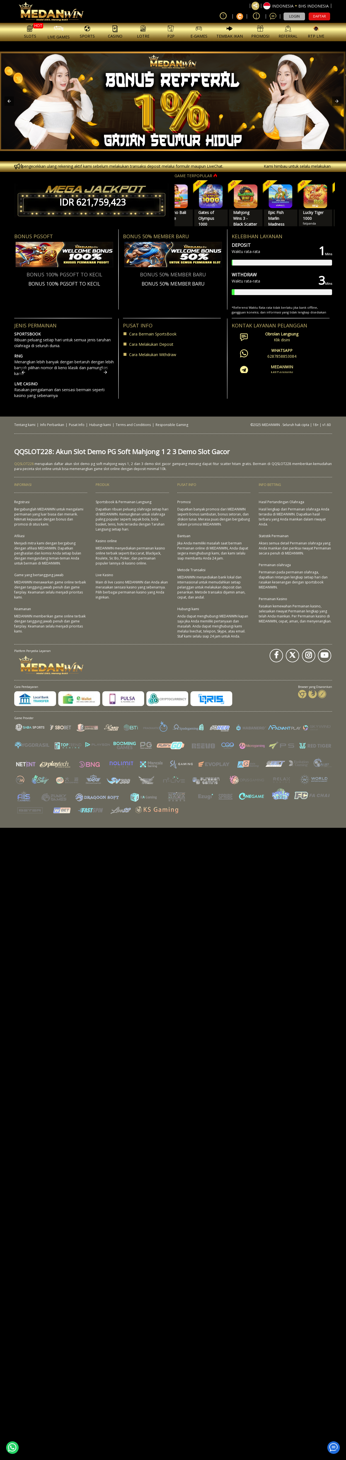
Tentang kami (24, 424)
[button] (296, 5)
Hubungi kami (100, 424)
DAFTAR (319, 16)
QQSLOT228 (24, 463)
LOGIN (294, 16)
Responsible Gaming (172, 424)
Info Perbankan (52, 424)
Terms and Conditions (133, 424)
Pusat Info (76, 424)
